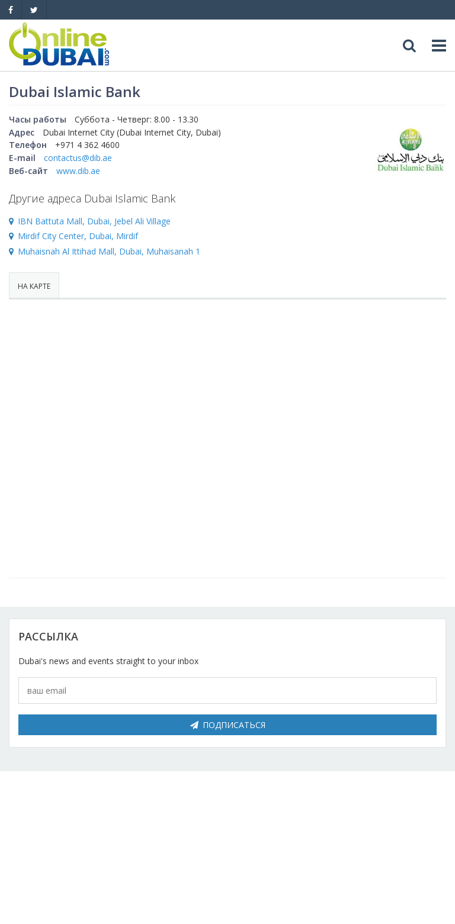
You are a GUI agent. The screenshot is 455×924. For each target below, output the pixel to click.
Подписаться (227, 724)
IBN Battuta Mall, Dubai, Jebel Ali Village (94, 221)
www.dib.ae (78, 170)
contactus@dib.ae (78, 157)
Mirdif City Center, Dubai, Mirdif (78, 236)
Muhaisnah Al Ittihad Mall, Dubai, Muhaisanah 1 (109, 251)
